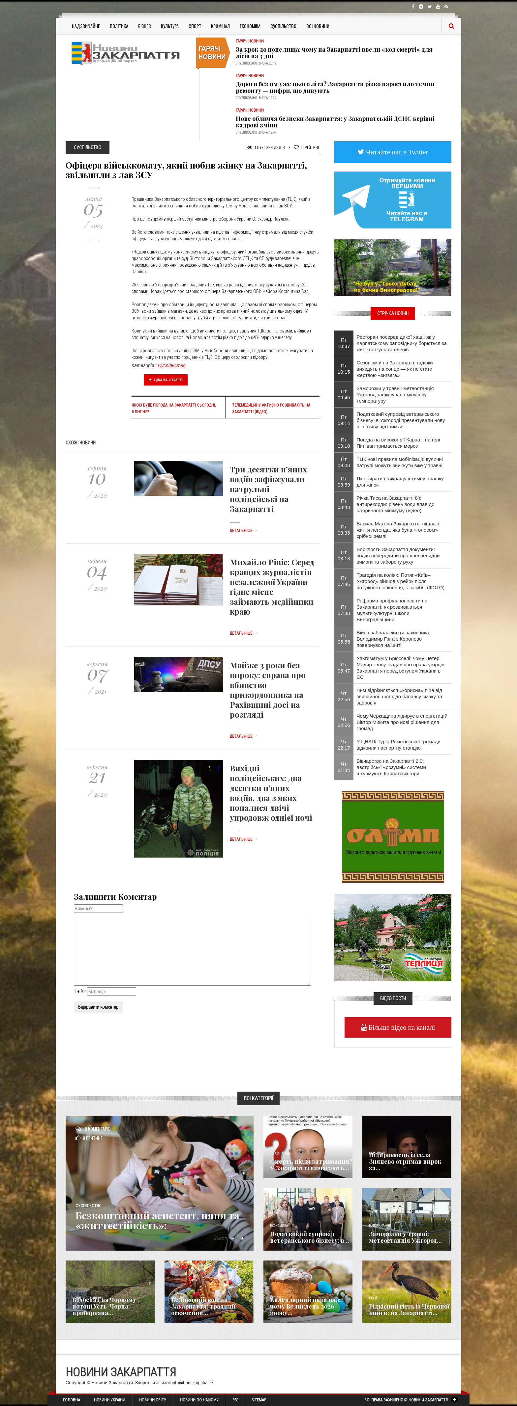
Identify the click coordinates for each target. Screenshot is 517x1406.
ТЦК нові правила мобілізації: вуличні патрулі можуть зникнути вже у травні (400, 462)
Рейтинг (306, 147)
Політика (119, 25)
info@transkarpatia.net (193, 1382)
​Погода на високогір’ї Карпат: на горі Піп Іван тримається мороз (398, 443)
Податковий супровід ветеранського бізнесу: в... (309, 1237)
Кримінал (220, 25)
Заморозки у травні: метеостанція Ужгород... (405, 1237)
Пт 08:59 (344, 482)
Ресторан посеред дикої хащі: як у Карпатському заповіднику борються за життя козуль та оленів (402, 343)
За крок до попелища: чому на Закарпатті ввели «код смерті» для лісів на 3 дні (334, 52)
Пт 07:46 (344, 581)
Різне (373, 1298)
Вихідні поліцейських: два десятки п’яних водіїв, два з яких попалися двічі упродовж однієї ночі (271, 793)
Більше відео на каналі (401, 1027)
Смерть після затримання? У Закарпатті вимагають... (311, 1164)
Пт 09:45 (344, 394)
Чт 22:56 (344, 696)
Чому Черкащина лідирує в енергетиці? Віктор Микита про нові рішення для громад (402, 722)
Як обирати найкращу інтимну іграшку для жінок (400, 482)
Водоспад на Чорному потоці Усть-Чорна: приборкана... (104, 1306)
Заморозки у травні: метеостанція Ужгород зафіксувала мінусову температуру (395, 394)
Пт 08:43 (344, 504)
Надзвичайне (86, 25)
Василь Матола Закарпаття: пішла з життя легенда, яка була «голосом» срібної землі (398, 530)
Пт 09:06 (344, 462)
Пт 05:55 (344, 639)
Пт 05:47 (344, 668)
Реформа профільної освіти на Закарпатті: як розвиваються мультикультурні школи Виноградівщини (392, 610)
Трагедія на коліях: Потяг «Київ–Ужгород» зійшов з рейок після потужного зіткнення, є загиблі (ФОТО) (401, 581)
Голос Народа (280, 1153)
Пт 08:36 (344, 530)
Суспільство (283, 25)
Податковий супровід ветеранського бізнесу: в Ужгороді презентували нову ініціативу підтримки (401, 420)
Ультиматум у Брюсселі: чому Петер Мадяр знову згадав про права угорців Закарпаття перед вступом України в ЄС (400, 667)
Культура (170, 25)
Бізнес (144, 25)
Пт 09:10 (344, 443)
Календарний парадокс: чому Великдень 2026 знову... (306, 1306)
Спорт (195, 25)
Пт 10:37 (344, 343)
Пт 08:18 (344, 555)
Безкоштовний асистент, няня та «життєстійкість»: (157, 1220)
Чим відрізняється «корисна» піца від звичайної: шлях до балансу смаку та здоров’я (399, 696)
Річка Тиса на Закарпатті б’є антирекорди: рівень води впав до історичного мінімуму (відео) (396, 504)
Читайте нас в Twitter (396, 151)
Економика (279, 1226)
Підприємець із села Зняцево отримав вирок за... (405, 1161)
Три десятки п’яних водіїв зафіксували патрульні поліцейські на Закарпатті (268, 489)
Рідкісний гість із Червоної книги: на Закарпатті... (409, 1309)
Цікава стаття (166, 380)
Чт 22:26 (344, 722)
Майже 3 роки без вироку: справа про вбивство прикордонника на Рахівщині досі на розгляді (268, 690)
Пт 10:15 (344, 369)
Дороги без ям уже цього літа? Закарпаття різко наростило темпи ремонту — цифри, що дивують (335, 87)
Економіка (250, 25)
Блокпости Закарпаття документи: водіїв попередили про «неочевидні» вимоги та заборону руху (399, 555)
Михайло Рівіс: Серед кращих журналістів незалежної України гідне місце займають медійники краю (272, 587)
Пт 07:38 (344, 610)
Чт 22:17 (344, 745)
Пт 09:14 (344, 420)
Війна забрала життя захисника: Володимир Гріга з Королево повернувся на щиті (393, 639)
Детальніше (244, 530)
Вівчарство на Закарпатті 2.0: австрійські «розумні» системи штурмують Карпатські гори (391, 767)
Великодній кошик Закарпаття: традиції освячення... (203, 1306)
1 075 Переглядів (266, 147)
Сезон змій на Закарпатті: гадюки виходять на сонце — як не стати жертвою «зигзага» (395, 369)
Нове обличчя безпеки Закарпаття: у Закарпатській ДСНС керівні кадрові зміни (335, 122)
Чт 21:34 (344, 767)
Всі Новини (317, 25)
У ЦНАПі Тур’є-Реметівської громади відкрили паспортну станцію (399, 745)
